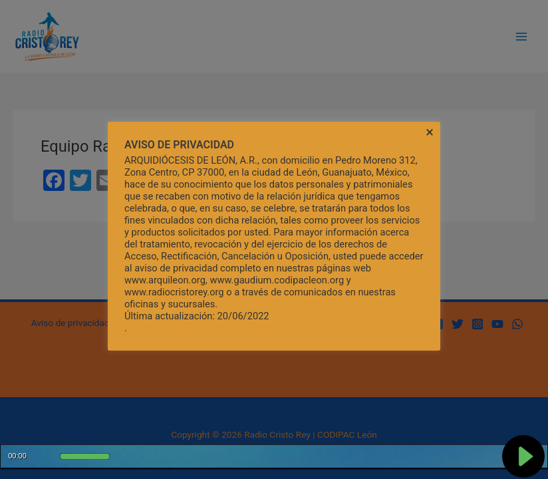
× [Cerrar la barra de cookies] (430, 132)
